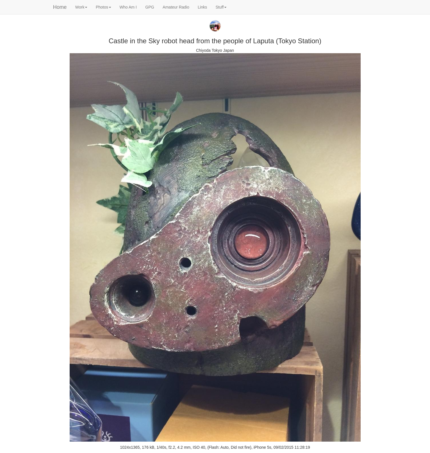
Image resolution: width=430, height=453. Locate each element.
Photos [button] (103, 7)
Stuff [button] (221, 7)
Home (60, 7)
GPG (149, 7)
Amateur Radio (176, 7)
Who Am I (128, 7)
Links (202, 7)
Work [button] (81, 7)
